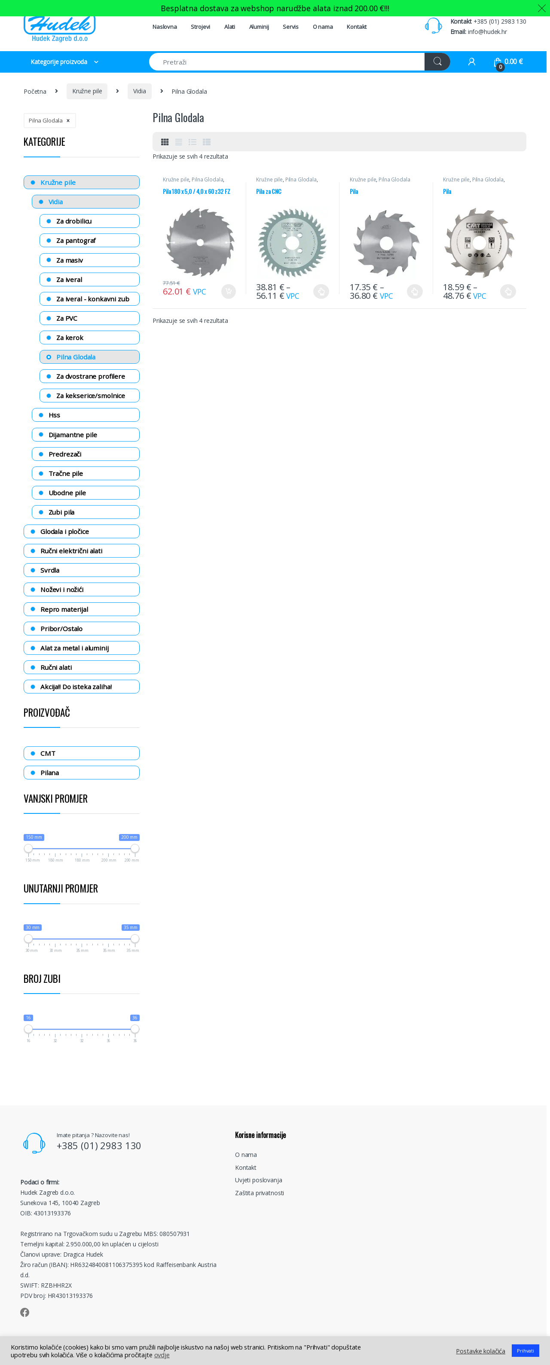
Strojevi (200, 27)
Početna (35, 91)
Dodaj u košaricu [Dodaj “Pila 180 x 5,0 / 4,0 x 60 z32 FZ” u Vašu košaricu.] (228, 291)
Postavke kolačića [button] (480, 1351)
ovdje (162, 1355)
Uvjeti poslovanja (258, 1180)
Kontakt (357, 27)
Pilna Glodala (207, 179)
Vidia (139, 91)
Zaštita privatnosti (259, 1193)
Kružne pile (87, 91)
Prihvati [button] (525, 1350)
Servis (291, 27)
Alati (229, 27)
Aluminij (259, 27)
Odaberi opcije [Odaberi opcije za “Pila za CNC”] (321, 291)
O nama (323, 27)
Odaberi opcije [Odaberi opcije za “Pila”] (415, 291)
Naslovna (165, 27)
